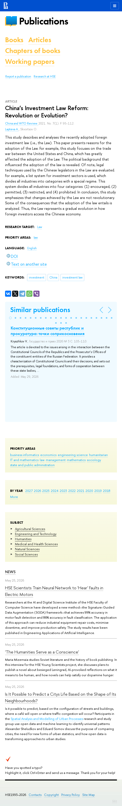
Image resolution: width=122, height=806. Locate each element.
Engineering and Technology (35, 534)
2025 (46, 490)
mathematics (76, 460)
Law (39, 227)
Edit (114, 801)
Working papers (29, 61)
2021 (80, 490)
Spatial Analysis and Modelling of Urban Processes (47, 718)
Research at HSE (45, 76)
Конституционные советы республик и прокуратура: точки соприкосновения (48, 330)
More (14, 496)
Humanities (23, 539)
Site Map (88, 795)
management (56, 460)
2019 (98, 490)
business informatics (24, 454)
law (42, 460)
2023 (63, 490)
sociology (94, 460)
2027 (29, 490)
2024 (54, 490)
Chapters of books (32, 50)
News (10, 571)
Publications (43, 21)
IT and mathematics (24, 460)
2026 (37, 490)
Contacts (35, 795)
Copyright (51, 795)
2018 (106, 490)
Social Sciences (26, 554)
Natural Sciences (27, 549)
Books (14, 39)
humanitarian (98, 454)
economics (48, 454)
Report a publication (18, 76)
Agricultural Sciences (30, 528)
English (32, 248)
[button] (10, 317)
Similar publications (40, 309)
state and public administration (32, 465)
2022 (72, 490)
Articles (39, 39)
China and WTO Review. (21, 123)
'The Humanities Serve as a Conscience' (42, 652)
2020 (89, 490)
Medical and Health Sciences (36, 544)
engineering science (73, 454)
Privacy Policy (70, 795)
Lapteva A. (12, 129)
